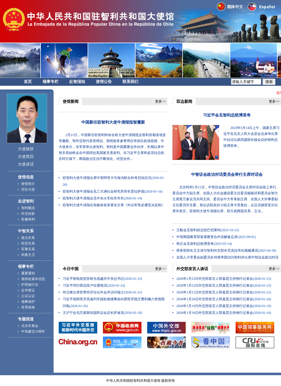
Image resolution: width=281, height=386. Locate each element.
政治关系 (28, 238)
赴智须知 (77, 82)
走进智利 (26, 201)
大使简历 (26, 157)
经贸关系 (28, 243)
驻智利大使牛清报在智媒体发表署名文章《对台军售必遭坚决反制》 (114, 205)
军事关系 (28, 249)
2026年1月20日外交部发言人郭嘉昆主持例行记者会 (214, 299)
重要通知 (28, 273)
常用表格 (28, 307)
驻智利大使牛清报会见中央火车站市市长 (93, 198)
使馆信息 (26, 177)
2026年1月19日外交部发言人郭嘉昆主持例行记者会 (214, 306)
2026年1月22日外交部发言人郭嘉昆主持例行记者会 (214, 285)
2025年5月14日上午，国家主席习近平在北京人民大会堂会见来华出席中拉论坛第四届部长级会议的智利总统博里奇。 (251, 137)
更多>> (160, 101)
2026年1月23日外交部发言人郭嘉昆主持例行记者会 (214, 279)
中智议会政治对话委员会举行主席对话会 (227, 174)
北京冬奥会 (29, 326)
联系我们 (130, 82)
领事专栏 (50, 82)
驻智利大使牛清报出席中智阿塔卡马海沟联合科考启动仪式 (107, 178)
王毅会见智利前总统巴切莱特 (198, 230)
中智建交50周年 (33, 331)
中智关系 (26, 231)
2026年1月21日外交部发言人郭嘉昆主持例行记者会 (214, 292)
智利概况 (28, 208)
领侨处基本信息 (33, 279)
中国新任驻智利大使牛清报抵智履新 (113, 122)
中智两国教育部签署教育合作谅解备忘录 (207, 237)
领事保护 (28, 302)
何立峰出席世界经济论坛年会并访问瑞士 (93, 292)
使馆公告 (104, 82)
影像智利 (28, 219)
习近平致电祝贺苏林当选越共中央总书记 (93, 279)
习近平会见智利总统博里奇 (227, 115)
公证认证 (28, 296)
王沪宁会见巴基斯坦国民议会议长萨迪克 (93, 313)
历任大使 (28, 189)
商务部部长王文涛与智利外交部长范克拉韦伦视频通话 (217, 251)
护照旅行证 (29, 285)
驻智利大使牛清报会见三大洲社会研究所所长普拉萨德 (103, 191)
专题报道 (26, 319)
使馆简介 (28, 184)
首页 (28, 82)
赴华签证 (28, 290)
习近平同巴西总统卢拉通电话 (85, 285)
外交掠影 (28, 214)
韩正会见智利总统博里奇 (195, 244)
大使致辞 (26, 149)
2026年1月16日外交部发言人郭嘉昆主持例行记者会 (214, 313)
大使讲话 (26, 164)
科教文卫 (28, 255)
